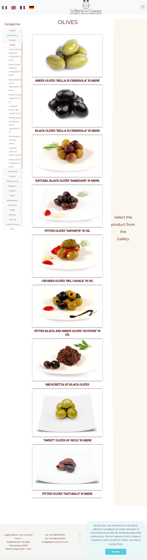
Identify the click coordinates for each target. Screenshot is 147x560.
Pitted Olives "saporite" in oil (15, 98)
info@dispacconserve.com (55, 542)
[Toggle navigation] (143, 7)
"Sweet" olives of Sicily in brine (15, 151)
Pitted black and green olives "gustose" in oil (15, 125)
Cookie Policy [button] (116, 544)
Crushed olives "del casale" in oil (15, 109)
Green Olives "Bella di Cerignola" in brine (15, 54)
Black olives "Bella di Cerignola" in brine (15, 69)
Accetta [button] (116, 552)
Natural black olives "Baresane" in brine (15, 84)
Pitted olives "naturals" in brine (15, 163)
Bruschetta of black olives (14, 140)
